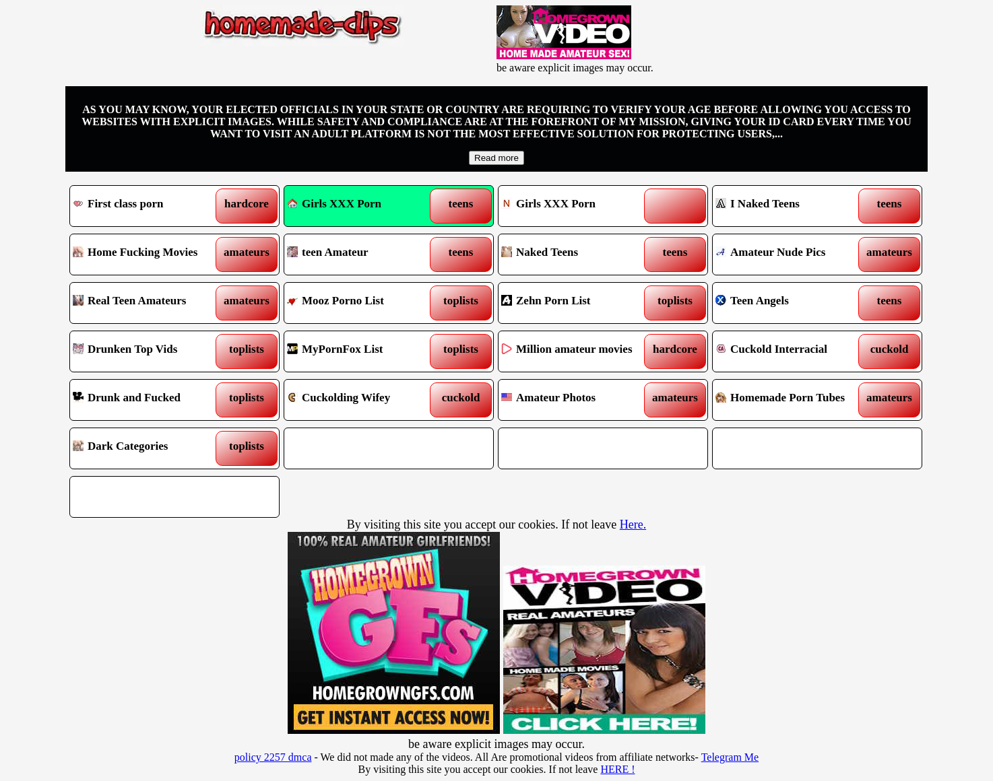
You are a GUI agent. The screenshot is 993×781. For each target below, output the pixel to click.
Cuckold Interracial (790, 351)
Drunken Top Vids (148, 351)
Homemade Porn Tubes (790, 399)
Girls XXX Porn (334, 203)
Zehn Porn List (576, 302)
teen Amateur (362, 254)
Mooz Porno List (362, 302)
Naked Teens (576, 254)
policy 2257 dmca (273, 757)
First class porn (148, 206)
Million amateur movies (576, 351)
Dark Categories (148, 448)
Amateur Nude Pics (790, 254)
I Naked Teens (790, 206)
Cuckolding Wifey (362, 399)
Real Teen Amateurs (148, 302)
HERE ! (617, 769)
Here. (633, 524)
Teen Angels (790, 302)
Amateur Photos (576, 399)
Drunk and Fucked (148, 399)
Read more (496, 158)
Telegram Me (730, 757)
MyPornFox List (362, 351)
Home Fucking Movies (148, 254)
